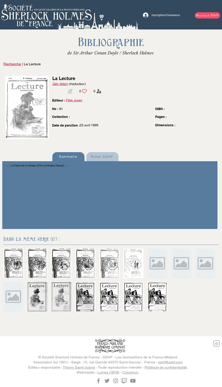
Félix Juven (74, 100)
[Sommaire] (68, 156)
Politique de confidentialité (166, 367)
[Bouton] (46, 14)
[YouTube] (133, 380)
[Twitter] (107, 380)
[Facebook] (98, 380)
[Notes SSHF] (102, 156)
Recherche (12, 64)
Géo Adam (60, 84)
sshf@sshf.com (170, 362)
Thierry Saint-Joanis (79, 367)
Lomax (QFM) (108, 372)
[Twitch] (124, 380)
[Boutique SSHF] (207, 15)
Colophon (130, 372)
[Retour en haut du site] (216, 343)
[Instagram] (115, 380)
